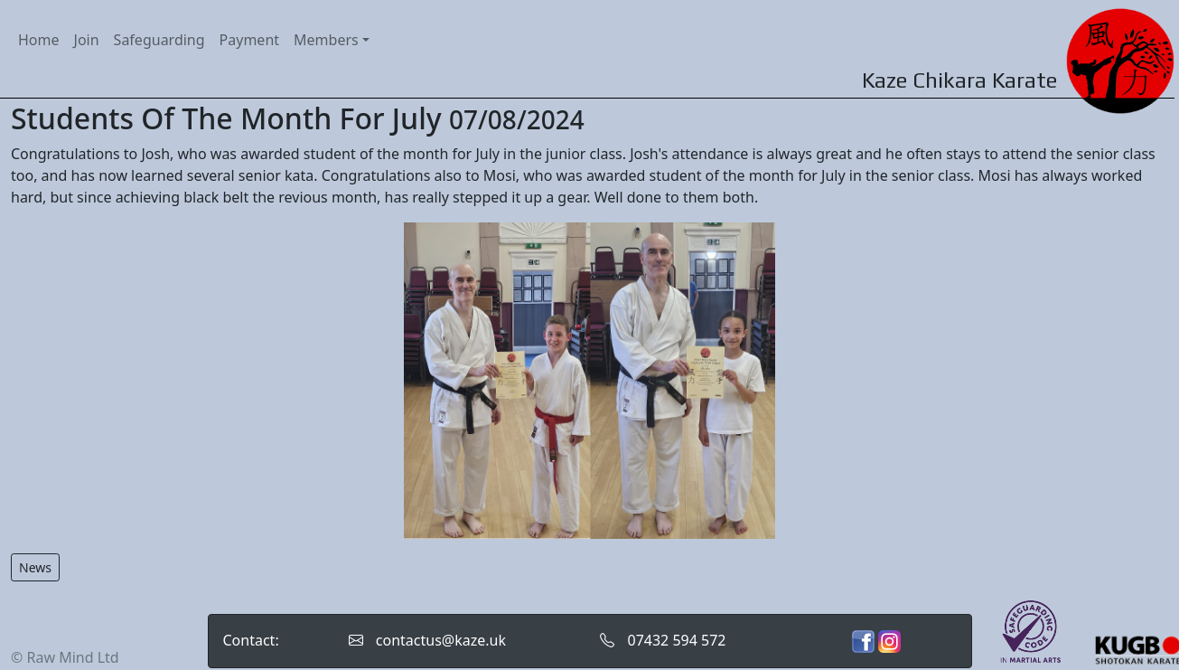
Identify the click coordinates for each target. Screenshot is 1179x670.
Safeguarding (159, 40)
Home (39, 40)
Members (326, 40)
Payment (249, 40)
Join (86, 40)
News (35, 567)
